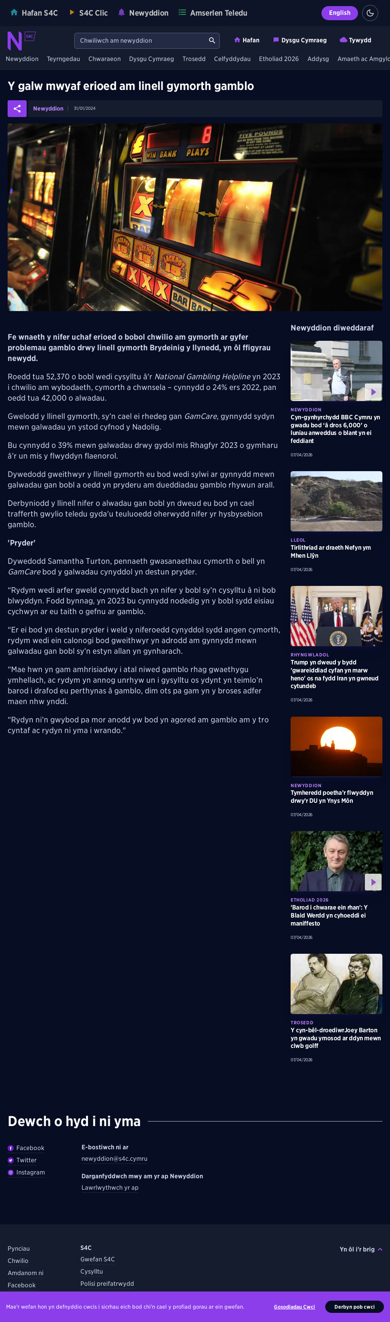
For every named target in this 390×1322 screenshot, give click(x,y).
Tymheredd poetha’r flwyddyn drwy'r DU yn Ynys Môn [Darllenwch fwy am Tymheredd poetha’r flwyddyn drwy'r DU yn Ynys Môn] (332, 796)
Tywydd (355, 40)
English (339, 12)
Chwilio (18, 1260)
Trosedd (194, 59)
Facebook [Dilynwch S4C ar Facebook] (22, 1285)
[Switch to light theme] (370, 13)
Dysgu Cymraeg (299, 40)
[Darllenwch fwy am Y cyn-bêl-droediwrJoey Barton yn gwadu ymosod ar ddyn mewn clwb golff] (336, 984)
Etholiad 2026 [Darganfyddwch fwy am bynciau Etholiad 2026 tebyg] (310, 899)
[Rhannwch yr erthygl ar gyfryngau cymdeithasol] (17, 108)
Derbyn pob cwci (354, 1311)
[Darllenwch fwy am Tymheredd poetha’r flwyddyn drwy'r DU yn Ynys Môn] (336, 747)
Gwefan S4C (97, 1259)
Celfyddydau (232, 59)
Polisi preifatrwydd (107, 1283)
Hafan (246, 40)
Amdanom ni (25, 1273)
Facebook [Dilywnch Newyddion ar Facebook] (26, 1148)
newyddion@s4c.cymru (114, 1158)
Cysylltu (91, 1271)
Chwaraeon (104, 59)
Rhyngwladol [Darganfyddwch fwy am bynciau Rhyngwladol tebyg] (310, 654)
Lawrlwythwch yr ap (110, 1187)
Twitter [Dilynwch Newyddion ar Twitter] (22, 1160)
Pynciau (19, 1248)
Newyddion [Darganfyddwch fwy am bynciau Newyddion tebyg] (306, 409)
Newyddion (22, 59)
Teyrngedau (63, 59)
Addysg (318, 59)
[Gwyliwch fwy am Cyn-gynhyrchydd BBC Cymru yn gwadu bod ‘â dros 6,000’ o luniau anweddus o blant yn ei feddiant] (336, 371)
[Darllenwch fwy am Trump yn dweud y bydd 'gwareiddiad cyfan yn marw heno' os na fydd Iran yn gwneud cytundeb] (336, 616)
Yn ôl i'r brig (361, 1249)
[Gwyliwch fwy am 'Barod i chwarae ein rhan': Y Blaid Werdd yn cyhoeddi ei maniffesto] (336, 861)
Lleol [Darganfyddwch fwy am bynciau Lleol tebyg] (298, 539)
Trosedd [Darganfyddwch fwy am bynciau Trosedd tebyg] (302, 1022)
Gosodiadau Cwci (294, 1311)
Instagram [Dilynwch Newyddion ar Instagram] (26, 1172)
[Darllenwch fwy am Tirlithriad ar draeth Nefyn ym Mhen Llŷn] (336, 501)
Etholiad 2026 (279, 59)
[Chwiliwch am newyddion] (140, 40)
